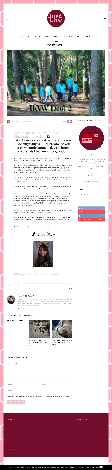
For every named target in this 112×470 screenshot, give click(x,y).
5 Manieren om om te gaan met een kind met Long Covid (62, 343)
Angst (9, 288)
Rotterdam (46, 274)
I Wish (70, 288)
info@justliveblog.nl (92, 181)
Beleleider (22, 274)
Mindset (57, 36)
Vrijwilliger (54, 274)
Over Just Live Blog (34, 36)
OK (101, 467)
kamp (34, 274)
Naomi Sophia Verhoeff (17, 121)
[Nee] (110, 467)
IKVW (28, 274)
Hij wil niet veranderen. (16, 321)
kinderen (39, 274)
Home (21, 36)
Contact (88, 36)
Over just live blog (12, 449)
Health (47, 36)
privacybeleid (42, 397)
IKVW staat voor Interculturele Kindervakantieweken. (36, 134)
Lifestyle (67, 36)
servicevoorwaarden (53, 397)
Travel (78, 36)
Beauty (8, 439)
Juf (31, 274)
